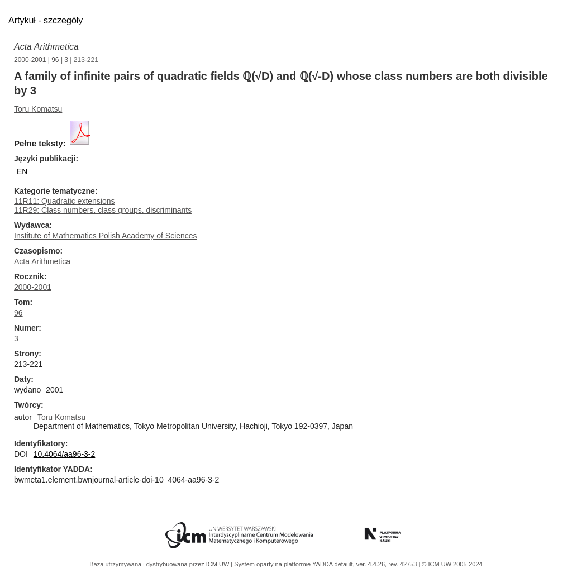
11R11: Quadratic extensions (64, 201)
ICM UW (218, 564)
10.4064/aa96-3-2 (65, 454)
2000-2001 (30, 60)
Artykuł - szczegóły (45, 20)
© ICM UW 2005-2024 (452, 564)
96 (55, 60)
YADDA (323, 564)
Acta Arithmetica (46, 46)
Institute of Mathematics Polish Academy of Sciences (105, 235)
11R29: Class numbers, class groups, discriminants (103, 210)
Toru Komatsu (38, 108)
